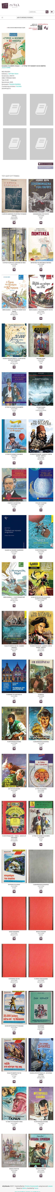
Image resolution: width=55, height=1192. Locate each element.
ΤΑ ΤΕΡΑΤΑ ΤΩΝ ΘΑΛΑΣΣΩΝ (41, 978)
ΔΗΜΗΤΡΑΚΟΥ (14, 218)
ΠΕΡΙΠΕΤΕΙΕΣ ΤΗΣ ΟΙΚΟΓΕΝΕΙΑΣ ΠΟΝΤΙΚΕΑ (41, 262)
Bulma (25, 1188)
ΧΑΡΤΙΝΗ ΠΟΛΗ (13, 74)
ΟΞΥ (41, 602)
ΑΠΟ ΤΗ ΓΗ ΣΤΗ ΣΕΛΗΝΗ (14, 788)
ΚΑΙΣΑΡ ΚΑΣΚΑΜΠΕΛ (14, 931)
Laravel (50, 1186)
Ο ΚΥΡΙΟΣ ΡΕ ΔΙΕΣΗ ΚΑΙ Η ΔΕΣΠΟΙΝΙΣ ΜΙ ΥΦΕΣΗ (14, 262)
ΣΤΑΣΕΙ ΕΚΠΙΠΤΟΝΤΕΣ (41, 410)
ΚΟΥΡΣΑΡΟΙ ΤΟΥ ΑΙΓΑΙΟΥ (14, 884)
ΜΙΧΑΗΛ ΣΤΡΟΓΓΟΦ (14, 1169)
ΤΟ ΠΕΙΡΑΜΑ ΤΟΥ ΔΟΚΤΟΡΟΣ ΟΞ (14, 694)
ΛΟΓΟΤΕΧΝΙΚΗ (14, 840)
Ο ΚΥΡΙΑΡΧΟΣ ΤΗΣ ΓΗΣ (14, 978)
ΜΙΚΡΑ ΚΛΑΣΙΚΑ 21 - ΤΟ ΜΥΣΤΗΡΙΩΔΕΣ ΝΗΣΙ (14, 597)
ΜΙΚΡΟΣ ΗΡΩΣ (41, 459)
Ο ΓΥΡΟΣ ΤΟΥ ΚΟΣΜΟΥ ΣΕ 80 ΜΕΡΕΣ (14, 454)
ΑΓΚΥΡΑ (14, 410)
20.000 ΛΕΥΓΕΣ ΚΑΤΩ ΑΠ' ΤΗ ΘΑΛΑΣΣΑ (14, 1026)
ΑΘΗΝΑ (41, 839)
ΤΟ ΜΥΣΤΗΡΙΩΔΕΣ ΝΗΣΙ (41, 550)
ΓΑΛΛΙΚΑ (18, 86)
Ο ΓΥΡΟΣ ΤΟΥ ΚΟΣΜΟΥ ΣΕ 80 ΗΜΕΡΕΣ (14, 407)
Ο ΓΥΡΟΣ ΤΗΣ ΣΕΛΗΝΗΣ (40, 788)
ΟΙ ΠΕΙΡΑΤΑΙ (41, 694)
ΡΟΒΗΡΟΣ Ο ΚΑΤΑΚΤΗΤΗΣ (14, 503)
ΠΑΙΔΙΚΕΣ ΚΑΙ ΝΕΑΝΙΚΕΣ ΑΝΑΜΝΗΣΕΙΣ (14, 550)
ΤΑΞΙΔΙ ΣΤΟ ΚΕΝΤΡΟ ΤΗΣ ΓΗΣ (14, 1073)
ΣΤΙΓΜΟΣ (14, 553)
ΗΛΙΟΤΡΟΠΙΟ (41, 792)
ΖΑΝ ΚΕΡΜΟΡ (41, 1026)
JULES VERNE (6, 67)
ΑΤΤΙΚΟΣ (14, 887)
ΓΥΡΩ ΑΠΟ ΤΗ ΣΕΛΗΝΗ (40, 503)
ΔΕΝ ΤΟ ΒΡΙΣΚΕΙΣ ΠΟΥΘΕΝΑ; (25, 17)
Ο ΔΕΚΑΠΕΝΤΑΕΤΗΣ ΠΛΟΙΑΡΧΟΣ (41, 741)
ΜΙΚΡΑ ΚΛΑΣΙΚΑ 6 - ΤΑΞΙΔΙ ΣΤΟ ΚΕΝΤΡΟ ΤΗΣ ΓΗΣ (41, 310)
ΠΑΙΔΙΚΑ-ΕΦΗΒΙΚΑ (15, 84)
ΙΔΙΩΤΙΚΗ (41, 887)
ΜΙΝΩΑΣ (14, 457)
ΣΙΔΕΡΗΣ (41, 361)
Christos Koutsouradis (31, 1186)
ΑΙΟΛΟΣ (41, 217)
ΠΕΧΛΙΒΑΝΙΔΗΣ (41, 1172)
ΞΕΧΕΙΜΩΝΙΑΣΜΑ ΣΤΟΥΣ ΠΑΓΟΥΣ (41, 214)
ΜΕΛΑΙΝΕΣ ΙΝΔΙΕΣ (41, 358)
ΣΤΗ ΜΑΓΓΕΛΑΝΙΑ (41, 407)
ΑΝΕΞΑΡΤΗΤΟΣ (14, 935)
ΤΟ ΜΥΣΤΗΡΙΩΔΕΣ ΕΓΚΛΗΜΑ (14, 741)
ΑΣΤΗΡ (41, 697)
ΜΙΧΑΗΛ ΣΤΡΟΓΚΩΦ (41, 931)
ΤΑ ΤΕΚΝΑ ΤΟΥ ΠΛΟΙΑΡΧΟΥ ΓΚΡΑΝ (14, 1121)
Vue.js (36, 1188)
